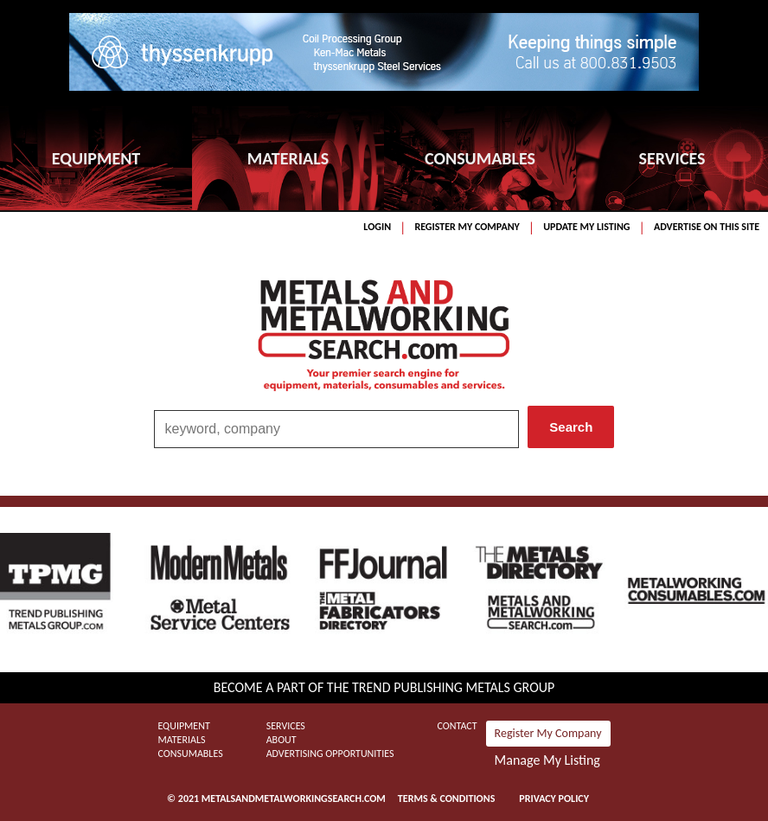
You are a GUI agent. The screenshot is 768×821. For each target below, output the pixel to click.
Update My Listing (586, 227)
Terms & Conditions (446, 798)
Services (285, 726)
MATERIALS (288, 158)
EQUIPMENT (96, 158)
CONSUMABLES (480, 158)
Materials (181, 739)
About (281, 739)
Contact (457, 726)
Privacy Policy (554, 798)
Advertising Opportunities (330, 753)
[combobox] (337, 429)
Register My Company (466, 227)
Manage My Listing (547, 760)
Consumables (189, 753)
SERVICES (672, 158)
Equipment (183, 726)
